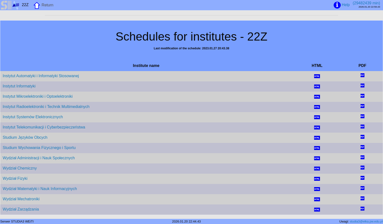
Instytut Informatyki (19, 86)
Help (342, 5)
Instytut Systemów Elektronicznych (33, 117)
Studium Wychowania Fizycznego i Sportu (39, 148)
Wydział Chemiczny (20, 168)
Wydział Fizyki (15, 178)
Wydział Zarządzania (21, 209)
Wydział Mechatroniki (21, 199)
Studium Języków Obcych (25, 137)
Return (43, 5)
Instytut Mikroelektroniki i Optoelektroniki (38, 96)
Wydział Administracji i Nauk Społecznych (39, 158)
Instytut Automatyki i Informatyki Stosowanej (41, 76)
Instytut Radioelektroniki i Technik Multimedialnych (46, 107)
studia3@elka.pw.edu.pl (366, 221)
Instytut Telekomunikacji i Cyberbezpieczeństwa (44, 127)
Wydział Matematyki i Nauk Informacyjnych (40, 189)
